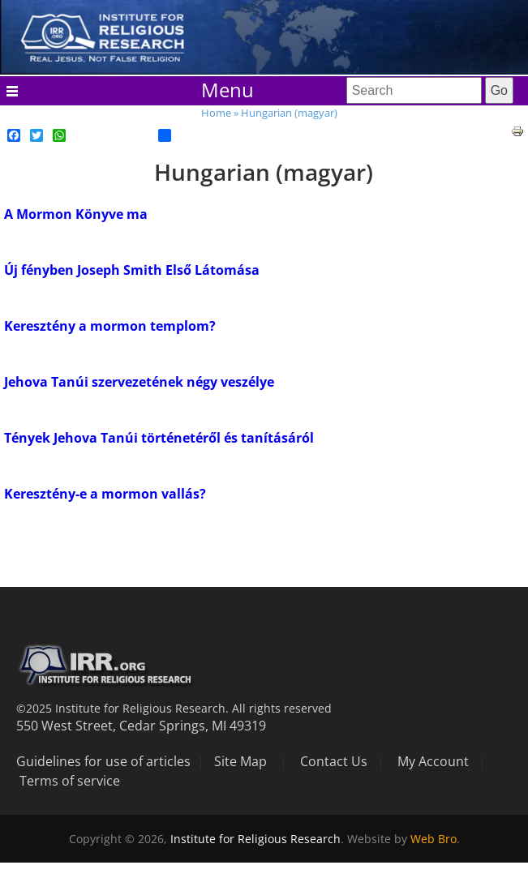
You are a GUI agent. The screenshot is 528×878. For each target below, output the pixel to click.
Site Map (240, 761)
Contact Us (333, 761)
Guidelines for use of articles (103, 761)
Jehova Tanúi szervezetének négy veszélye (139, 382)
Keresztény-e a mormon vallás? (105, 494)
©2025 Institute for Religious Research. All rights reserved (174, 708)
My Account (433, 761)
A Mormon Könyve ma (76, 214)
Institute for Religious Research (255, 838)
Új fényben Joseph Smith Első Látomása (132, 270)
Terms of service (69, 781)
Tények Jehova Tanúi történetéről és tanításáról (159, 438)
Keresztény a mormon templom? (110, 326)
